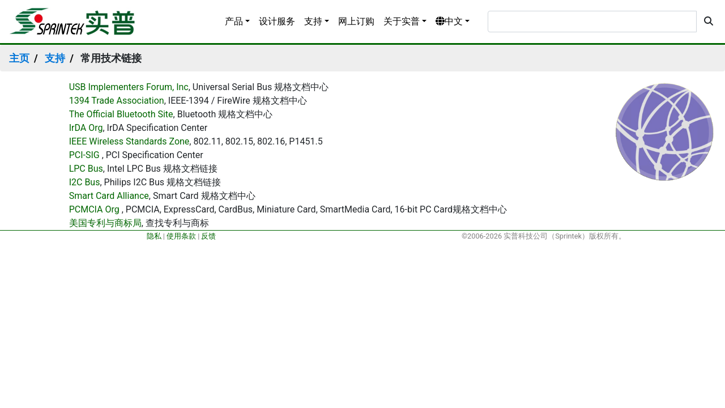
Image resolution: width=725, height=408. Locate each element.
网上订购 (356, 21)
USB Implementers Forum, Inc (129, 87)
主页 (19, 58)
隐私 (154, 236)
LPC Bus (86, 168)
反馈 (208, 236)
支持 (313, 21)
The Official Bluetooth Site (121, 114)
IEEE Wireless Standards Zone (129, 141)
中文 (449, 21)
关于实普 (401, 21)
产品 (234, 21)
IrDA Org (86, 127)
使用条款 (181, 236)
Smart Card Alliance (109, 195)
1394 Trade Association (116, 100)
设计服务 (277, 21)
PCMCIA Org (94, 209)
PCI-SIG (85, 155)
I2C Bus (84, 182)
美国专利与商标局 (105, 223)
